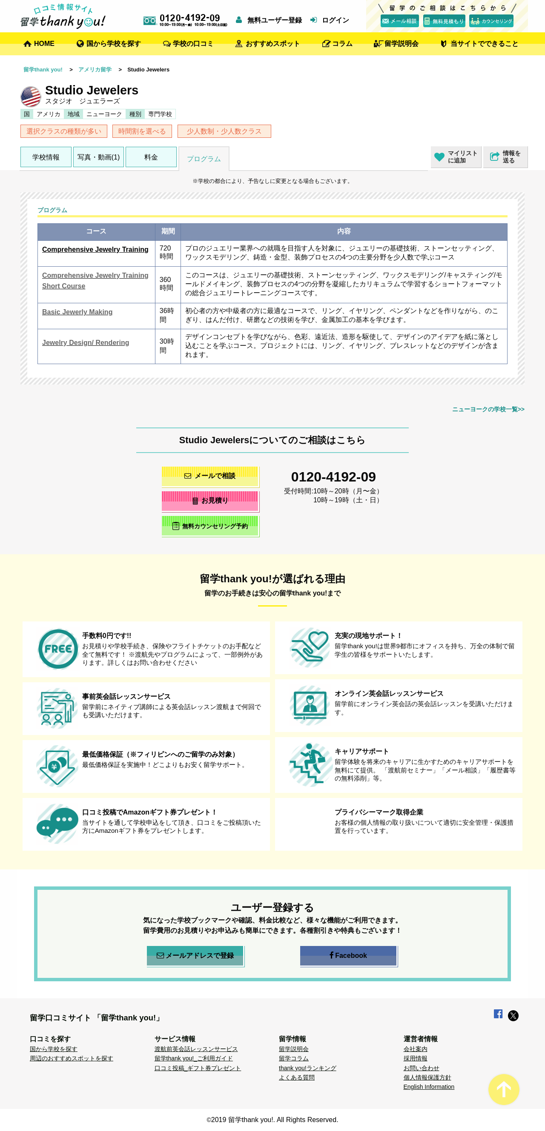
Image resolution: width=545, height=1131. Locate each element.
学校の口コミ (193, 43)
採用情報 (415, 1058)
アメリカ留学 (95, 69)
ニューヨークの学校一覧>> (488, 409)
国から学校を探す (113, 43)
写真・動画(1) (98, 157)
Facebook (348, 956)
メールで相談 (209, 475)
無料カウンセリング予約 (210, 526)
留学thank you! (43, 69)
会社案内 (415, 1049)
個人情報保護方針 (427, 1077)
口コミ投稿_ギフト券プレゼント (198, 1068)
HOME (44, 43)
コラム (342, 43)
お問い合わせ (421, 1068)
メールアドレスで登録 (195, 956)
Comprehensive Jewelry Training (95, 249)
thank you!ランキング (307, 1068)
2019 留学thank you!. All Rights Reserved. (274, 1119)
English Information (429, 1086)
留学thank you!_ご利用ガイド (194, 1058)
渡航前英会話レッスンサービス (196, 1049)
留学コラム (294, 1058)
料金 (151, 157)
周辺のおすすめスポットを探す (71, 1058)
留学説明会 (401, 43)
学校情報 (46, 157)
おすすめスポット (273, 43)
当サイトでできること (484, 43)
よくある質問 (297, 1077)
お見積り (210, 500)
